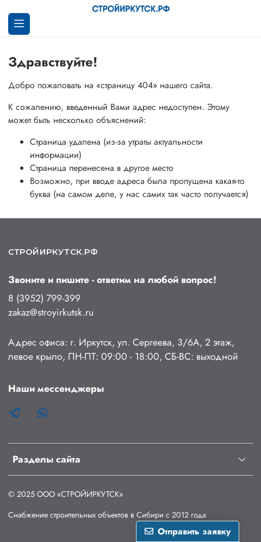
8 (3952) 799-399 (44, 298)
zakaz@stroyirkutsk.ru (51, 312)
